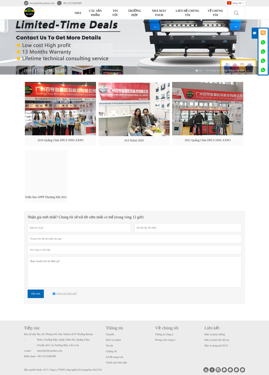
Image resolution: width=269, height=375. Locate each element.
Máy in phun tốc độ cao (216, 340)
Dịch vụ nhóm (113, 340)
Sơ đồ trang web (114, 357)
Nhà (78, 13)
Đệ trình (35, 293)
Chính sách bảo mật (116, 362)
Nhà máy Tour (159, 13)
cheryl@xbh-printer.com (42, 3)
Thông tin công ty (164, 334)
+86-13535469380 (72, 3)
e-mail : (28, 350)
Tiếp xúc (32, 327)
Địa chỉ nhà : (30, 337)
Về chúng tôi (215, 13)
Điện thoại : (30, 356)
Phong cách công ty (165, 340)
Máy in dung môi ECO (216, 345)
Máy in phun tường (214, 334)
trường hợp (134, 13)
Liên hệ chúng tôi (187, 13)
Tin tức (115, 13)
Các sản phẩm (95, 13)
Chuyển (110, 334)
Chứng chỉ (111, 351)
